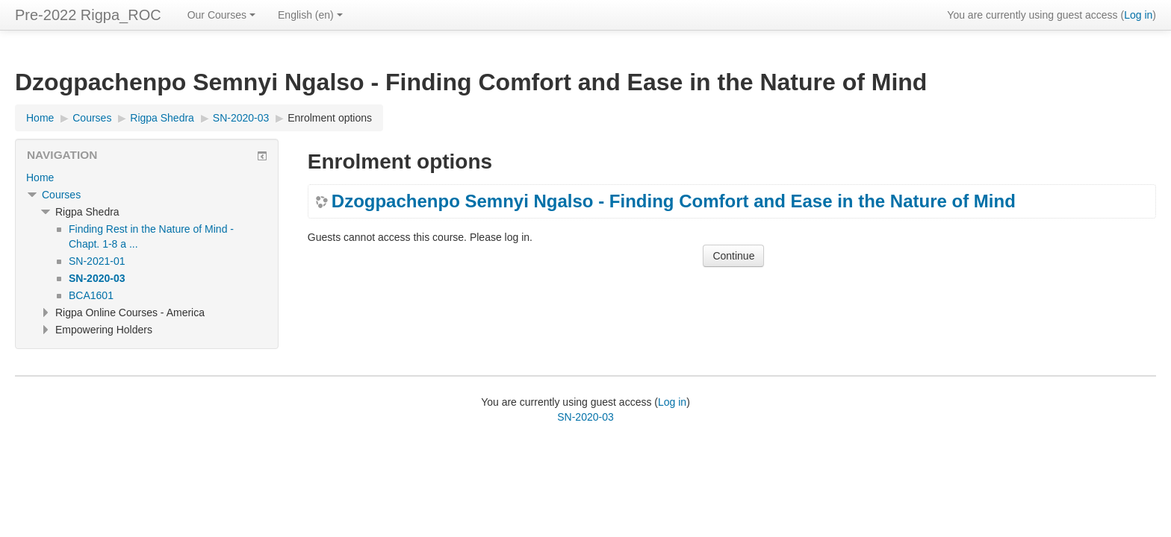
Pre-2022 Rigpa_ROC (88, 15)
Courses (61, 195)
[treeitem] (146, 177)
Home (40, 177)
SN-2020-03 (585, 417)
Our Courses (221, 15)
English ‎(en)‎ (310, 15)
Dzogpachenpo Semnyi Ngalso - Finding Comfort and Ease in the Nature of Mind (674, 201)
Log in (1138, 15)
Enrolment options (330, 118)
